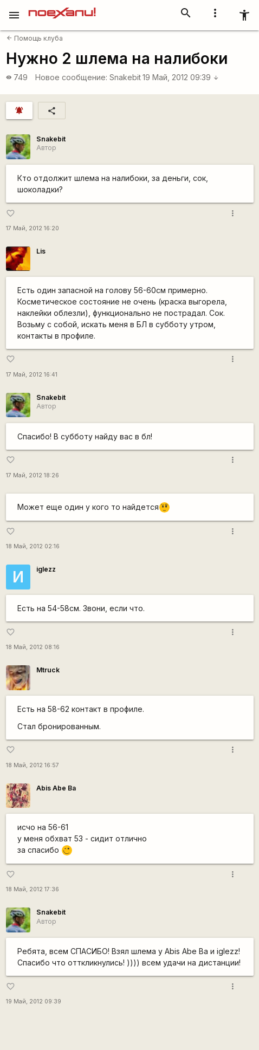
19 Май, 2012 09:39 (181, 77)
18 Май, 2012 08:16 (33, 647)
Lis (41, 251)
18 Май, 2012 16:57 (32, 765)
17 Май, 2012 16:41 (31, 374)
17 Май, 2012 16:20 (32, 228)
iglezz (46, 569)
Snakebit (125, 77)
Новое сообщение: (71, 77)
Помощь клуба (34, 38)
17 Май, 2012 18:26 (32, 475)
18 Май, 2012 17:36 (32, 889)
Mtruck (48, 670)
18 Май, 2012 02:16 (33, 546)
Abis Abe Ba (56, 788)
